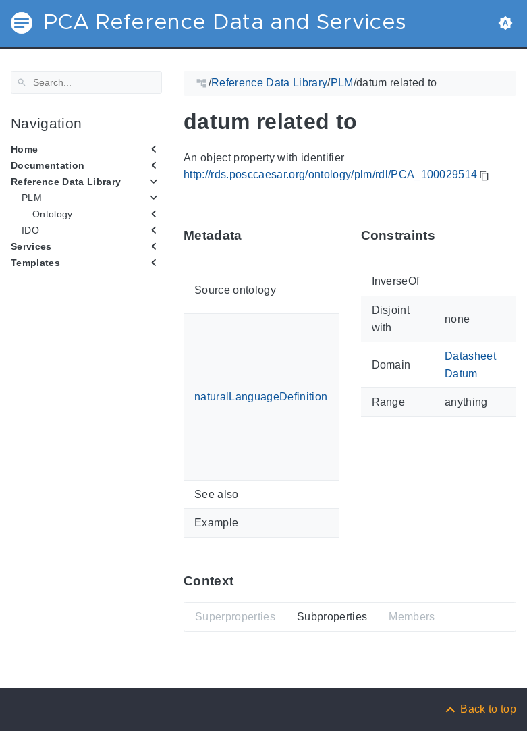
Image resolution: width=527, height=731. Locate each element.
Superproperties (235, 616)
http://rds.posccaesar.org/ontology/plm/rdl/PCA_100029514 (330, 174)
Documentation (47, 165)
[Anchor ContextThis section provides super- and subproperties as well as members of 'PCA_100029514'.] (243, 581)
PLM (32, 197)
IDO (30, 230)
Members (412, 616)
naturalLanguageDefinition (260, 396)
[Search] (86, 82)
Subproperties (332, 616)
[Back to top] (479, 709)
